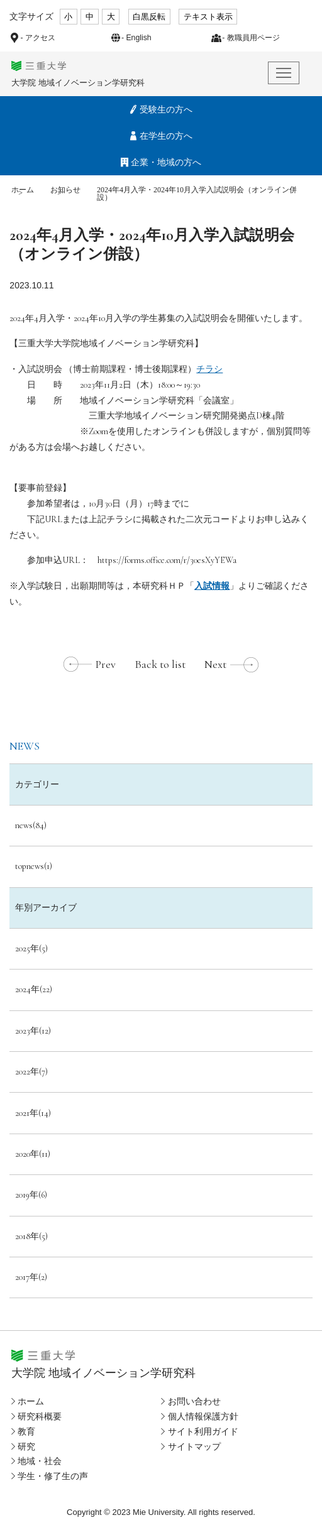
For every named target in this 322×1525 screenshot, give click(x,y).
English (138, 37)
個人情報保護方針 (203, 1416)
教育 (26, 1431)
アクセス (40, 37)
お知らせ (65, 189)
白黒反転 (149, 16)
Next (215, 664)
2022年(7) (31, 1071)
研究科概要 (40, 1416)
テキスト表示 (208, 16)
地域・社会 (40, 1461)
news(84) (31, 825)
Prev (106, 664)
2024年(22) (33, 989)
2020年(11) (32, 1154)
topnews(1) (33, 866)
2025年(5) (31, 948)
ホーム (22, 189)
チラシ (209, 369)
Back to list (160, 664)
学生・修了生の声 (53, 1476)
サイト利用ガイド (203, 1431)
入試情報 (212, 586)
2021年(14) (33, 1113)
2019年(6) (31, 1194)
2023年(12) (33, 1030)
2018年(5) (31, 1236)
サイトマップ (194, 1446)
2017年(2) (31, 1277)
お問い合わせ (194, 1401)
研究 (26, 1446)
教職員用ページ (253, 37)
